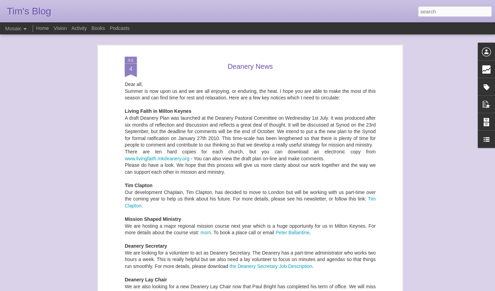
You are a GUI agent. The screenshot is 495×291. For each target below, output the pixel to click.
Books (98, 28)
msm (205, 169)
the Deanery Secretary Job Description (271, 202)
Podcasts (120, 28)
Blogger (269, 287)
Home (42, 28)
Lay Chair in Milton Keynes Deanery (217, 243)
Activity (79, 28)
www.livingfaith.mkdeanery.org (157, 94)
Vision (60, 28)
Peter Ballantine (293, 169)
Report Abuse (289, 287)
